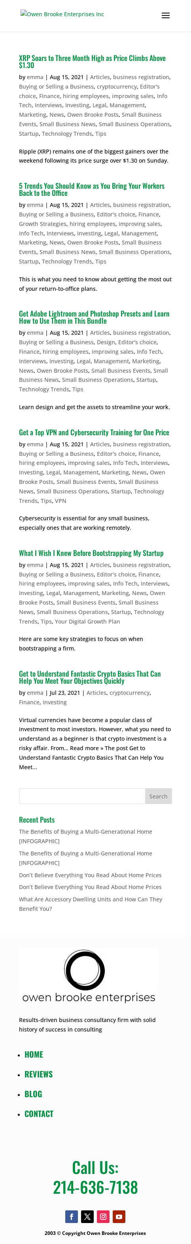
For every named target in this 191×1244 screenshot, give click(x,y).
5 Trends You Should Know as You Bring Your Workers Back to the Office (92, 189)
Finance (49, 96)
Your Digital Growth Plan (87, 621)
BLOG (33, 1094)
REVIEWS (39, 1074)
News (56, 114)
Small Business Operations (134, 124)
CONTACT (39, 1113)
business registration (141, 77)
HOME (34, 1054)
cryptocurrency (117, 86)
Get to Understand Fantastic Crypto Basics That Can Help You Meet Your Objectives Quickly (90, 677)
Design (106, 342)
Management (127, 105)
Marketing (32, 114)
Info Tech (31, 233)
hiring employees (86, 96)
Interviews (48, 105)
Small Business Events (120, 370)
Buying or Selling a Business (56, 86)
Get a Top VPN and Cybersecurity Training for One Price (94, 432)
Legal (99, 105)
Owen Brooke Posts (93, 114)
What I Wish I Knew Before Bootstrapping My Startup (91, 553)
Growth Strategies (42, 224)
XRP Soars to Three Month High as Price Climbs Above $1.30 (92, 61)
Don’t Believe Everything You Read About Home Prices (90, 875)
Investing (77, 105)
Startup (29, 133)
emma (35, 77)
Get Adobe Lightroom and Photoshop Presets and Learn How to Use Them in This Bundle (94, 317)
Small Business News (68, 124)
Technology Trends (67, 133)
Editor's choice (116, 214)
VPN (60, 500)
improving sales (133, 96)
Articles (100, 77)
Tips (100, 133)
